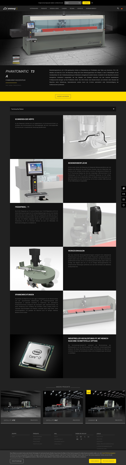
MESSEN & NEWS (54, 8)
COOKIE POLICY (100, 441)
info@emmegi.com (57, 443)
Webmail (56, 436)
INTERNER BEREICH (91, 8)
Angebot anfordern (63, 96)
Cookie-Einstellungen (17, 461)
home (7, 85)
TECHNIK (72, 8)
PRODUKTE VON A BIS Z (37, 443)
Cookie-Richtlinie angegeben (108, 453)
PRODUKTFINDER (36, 441)
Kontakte (80, 8)
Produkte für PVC (17, 85)
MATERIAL (11, 85)
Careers (64, 8)
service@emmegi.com (58, 439)
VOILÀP (13, 436)
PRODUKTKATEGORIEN (37, 436)
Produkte (44, 8)
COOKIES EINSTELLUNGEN (102, 448)
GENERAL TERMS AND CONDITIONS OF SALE (105, 443)
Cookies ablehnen (95, 461)
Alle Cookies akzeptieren (108, 461)
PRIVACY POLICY (100, 436)
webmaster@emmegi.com (59, 441)
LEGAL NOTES (99, 439)
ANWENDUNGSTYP (36, 439)
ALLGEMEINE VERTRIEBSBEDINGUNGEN (104, 446)
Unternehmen (34, 8)
